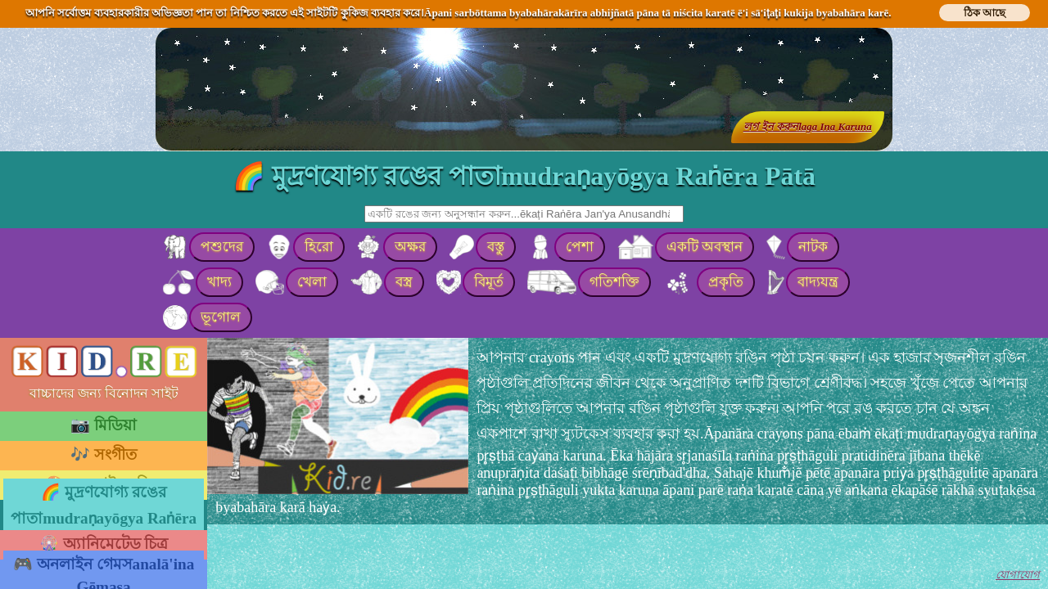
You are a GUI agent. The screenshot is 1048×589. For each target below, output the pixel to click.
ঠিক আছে (984, 13)
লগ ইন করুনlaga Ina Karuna (807, 126)
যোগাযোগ (1018, 575)
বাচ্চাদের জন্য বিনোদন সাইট (103, 393)
